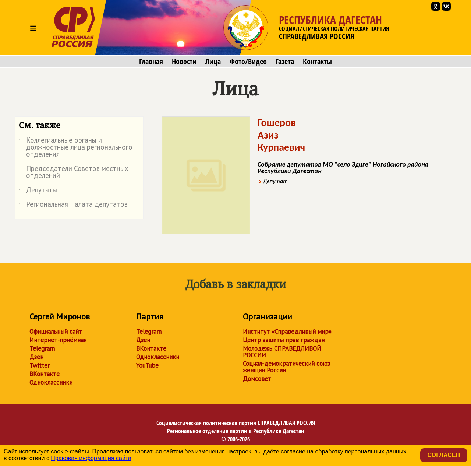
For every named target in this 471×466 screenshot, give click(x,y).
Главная (151, 61)
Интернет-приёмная (57, 340)
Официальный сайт (55, 331)
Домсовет (257, 378)
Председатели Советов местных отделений (73, 172)
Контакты (317, 61)
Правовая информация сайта (91, 458)
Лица (213, 61)
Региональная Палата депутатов (73, 205)
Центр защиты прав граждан (284, 340)
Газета (285, 61)
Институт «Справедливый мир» (287, 331)
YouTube (147, 365)
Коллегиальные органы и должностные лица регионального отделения (75, 147)
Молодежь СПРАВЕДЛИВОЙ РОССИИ (282, 351)
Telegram (42, 348)
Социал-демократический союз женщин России (286, 367)
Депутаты (38, 191)
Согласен (444, 455)
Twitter (39, 365)
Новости (184, 61)
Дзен (36, 357)
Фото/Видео (248, 61)
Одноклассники (50, 382)
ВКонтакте (44, 374)
